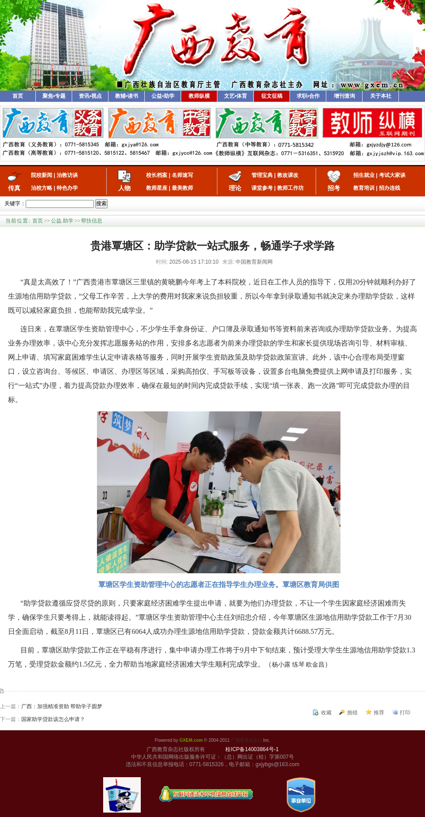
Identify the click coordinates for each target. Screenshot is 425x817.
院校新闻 (41, 175)
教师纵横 (199, 96)
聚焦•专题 (54, 96)
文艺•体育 (235, 96)
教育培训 (364, 188)
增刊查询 (344, 96)
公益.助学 (62, 221)
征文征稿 (271, 96)
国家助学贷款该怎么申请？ (53, 719)
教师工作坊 (290, 188)
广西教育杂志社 (246, 740)
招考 (334, 188)
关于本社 (380, 96)
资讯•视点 (90, 96)
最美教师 (182, 188)
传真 (14, 188)
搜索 (101, 203)
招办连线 (389, 188)
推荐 (379, 713)
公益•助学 (162, 96)
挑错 (352, 713)
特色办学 (67, 188)
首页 (17, 96)
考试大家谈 (392, 175)
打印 (405, 713)
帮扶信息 (91, 221)
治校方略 (41, 188)
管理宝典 (262, 175)
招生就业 (364, 175)
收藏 (326, 713)
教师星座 (156, 188)
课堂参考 (262, 188)
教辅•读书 (126, 96)
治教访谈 (67, 175)
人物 (124, 188)
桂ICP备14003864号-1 (251, 749)
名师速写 (182, 175)
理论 (235, 188)
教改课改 (287, 175)
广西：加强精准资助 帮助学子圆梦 (61, 706)
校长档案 (156, 175)
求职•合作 (308, 96)
